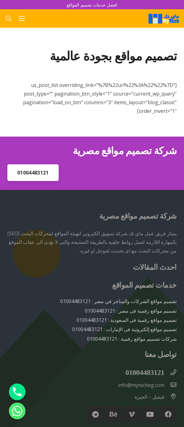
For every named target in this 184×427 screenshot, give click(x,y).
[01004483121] (170, 372)
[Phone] (17, 392)
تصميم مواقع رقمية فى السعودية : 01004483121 (126, 320)
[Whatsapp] (17, 411)
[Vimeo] (131, 414)
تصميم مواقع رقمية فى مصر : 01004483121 (131, 310)
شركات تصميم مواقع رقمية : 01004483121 (132, 338)
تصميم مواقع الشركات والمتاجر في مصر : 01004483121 (118, 301)
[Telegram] (95, 414)
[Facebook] (168, 414)
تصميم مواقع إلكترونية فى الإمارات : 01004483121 (124, 329)
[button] (8, 18)
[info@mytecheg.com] (170, 385)
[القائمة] (22, 18)
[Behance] (113, 414)
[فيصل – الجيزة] (170, 396)
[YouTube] (150, 414)
